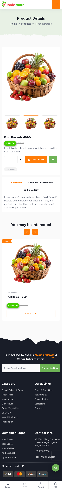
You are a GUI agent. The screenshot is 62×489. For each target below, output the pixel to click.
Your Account (8, 439)
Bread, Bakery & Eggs (12, 390)
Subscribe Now (50, 368)
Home (14, 23)
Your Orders (7, 444)
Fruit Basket (11, 169)
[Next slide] (35, 232)
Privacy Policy (41, 399)
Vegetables (7, 399)
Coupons (39, 408)
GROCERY (6, 412)
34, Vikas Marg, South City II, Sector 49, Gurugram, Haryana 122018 (47, 442)
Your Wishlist (8, 448)
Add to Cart (31, 313)
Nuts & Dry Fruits (10, 417)
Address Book (8, 453)
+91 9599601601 (42, 451)
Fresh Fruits (7, 394)
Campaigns (40, 403)
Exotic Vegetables (10, 408)
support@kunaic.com (45, 457)
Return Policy (41, 394)
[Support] (55, 468)
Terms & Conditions (44, 390)
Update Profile (9, 457)
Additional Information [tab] (40, 182)
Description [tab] (15, 182)
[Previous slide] (27, 232)
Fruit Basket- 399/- (18, 296)
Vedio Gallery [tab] (31, 190)
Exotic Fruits (7, 403)
